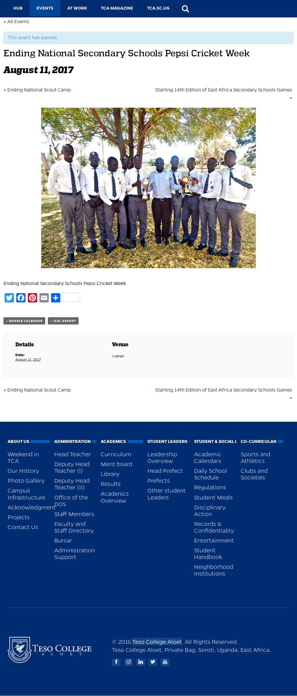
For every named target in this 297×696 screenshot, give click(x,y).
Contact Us (23, 527)
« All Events (16, 21)
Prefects (158, 480)
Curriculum (116, 454)
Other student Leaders (166, 493)
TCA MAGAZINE (117, 8)
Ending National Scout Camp (37, 90)
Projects (19, 517)
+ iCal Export (63, 320)
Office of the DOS (71, 500)
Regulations (210, 487)
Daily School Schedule (210, 474)
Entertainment (214, 540)
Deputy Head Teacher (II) (72, 484)
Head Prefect (165, 470)
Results (111, 483)
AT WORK (77, 8)
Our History (23, 470)
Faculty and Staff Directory (74, 527)
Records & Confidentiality (214, 527)
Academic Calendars (207, 457)
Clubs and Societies (254, 474)
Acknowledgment (29, 507)
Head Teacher (72, 454)
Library (110, 473)
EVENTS (45, 8)
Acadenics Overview (115, 497)
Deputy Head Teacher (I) (72, 467)
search (185, 8)
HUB (18, 8)
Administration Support (74, 553)
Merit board (116, 464)
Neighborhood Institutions (213, 570)
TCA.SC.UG (158, 8)
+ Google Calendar (24, 320)
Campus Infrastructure (26, 493)
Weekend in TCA (23, 457)
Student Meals (213, 497)
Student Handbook (208, 553)
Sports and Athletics (255, 457)
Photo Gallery (26, 480)
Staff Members (74, 514)
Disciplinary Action (210, 510)
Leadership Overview (162, 457)
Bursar (63, 540)
